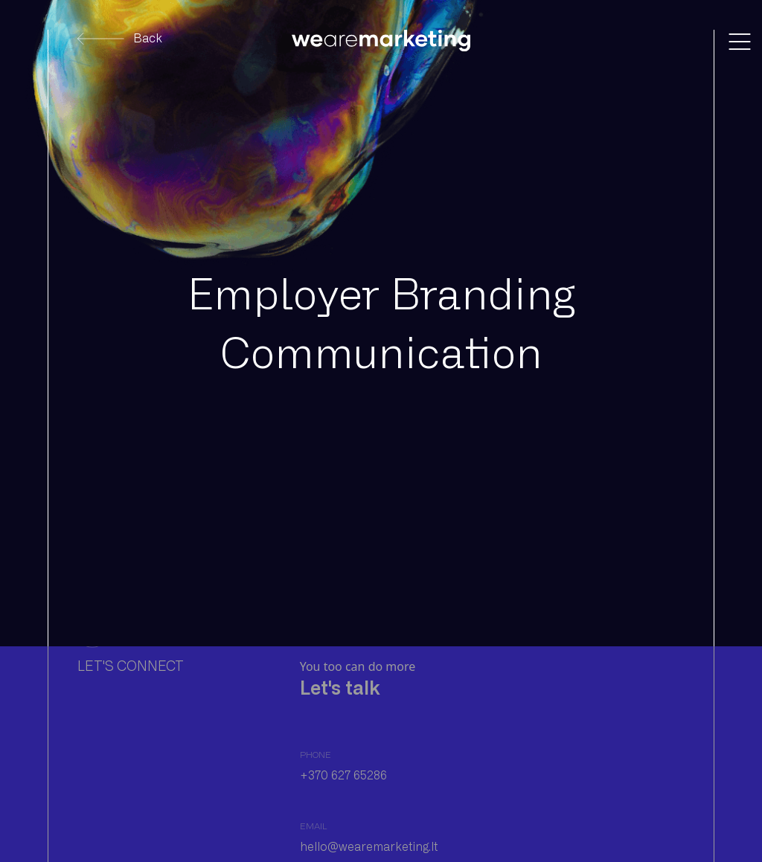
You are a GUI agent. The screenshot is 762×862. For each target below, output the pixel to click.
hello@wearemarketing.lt (369, 847)
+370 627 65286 (343, 775)
